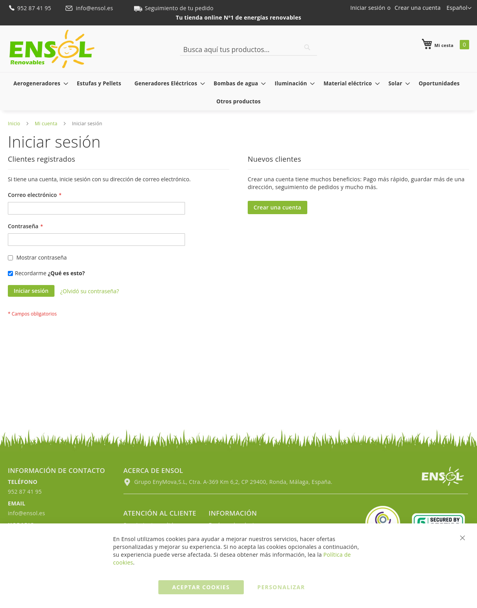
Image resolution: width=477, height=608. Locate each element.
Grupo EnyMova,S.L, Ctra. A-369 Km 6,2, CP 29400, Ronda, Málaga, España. (227, 481)
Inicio (14, 123)
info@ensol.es (90, 8)
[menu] (238, 92)
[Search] (307, 47)
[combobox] (248, 49)
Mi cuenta (46, 123)
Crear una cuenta (418, 7)
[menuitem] (38, 83)
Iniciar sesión (367, 7)
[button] (459, 8)
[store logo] (52, 49)
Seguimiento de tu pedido (173, 8)
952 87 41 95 (30, 8)
